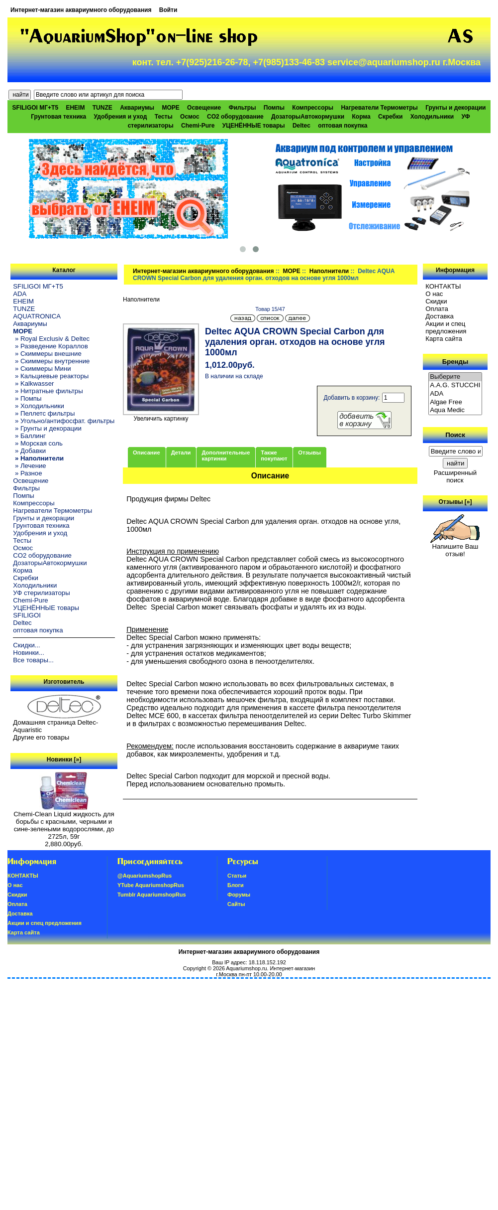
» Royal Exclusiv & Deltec (51, 338)
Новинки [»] (64, 759)
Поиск (455, 435)
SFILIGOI (27, 615)
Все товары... (33, 660)
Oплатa (436, 308)
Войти (168, 9)
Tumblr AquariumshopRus (151, 895)
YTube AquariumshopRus (150, 885)
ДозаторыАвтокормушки (307, 116)
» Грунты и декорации (47, 428)
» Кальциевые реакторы (51, 376)
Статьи (236, 876)
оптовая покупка (342, 125)
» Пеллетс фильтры (44, 413)
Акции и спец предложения (445, 327)
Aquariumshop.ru (246, 968)
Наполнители (329, 271)
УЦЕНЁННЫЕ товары (253, 125)
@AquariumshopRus (144, 876)
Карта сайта (443, 338)
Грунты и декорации (455, 107)
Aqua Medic (455, 410)
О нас (434, 294)
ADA (19, 294)
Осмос (189, 116)
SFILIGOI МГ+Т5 (35, 107)
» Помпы (27, 398)
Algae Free (455, 402)
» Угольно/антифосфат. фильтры (63, 421)
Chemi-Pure (197, 125)
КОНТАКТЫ (443, 286)
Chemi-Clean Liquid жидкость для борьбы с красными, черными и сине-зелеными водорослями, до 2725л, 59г (63, 822)
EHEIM (75, 107)
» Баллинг (29, 436)
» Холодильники (38, 406)
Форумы (238, 895)
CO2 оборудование (235, 116)
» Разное (27, 473)
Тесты (164, 116)
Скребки (390, 116)
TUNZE (102, 107)
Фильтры (242, 107)
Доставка (439, 316)
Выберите (455, 377)
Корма (361, 116)
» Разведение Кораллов (50, 346)
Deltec (301, 125)
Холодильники (432, 116)
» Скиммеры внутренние (51, 361)
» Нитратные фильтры (48, 391)
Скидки (436, 301)
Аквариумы (137, 107)
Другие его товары (41, 737)
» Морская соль (38, 443)
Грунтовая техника (58, 116)
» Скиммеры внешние (47, 353)
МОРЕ (291, 271)
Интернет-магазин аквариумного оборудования (80, 9)
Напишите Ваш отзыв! (455, 547)
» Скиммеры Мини (42, 368)
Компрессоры (312, 107)
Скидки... (26, 645)
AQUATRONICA (37, 316)
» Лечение (29, 465)
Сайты (236, 904)
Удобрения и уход (120, 116)
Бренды (455, 361)
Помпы (274, 107)
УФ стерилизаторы (41, 593)
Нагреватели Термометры (379, 107)
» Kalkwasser (33, 383)
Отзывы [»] (455, 501)
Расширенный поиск (455, 476)
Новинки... (28, 652)
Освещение (204, 107)
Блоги (235, 885)
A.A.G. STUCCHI (455, 385)
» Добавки (29, 450)
